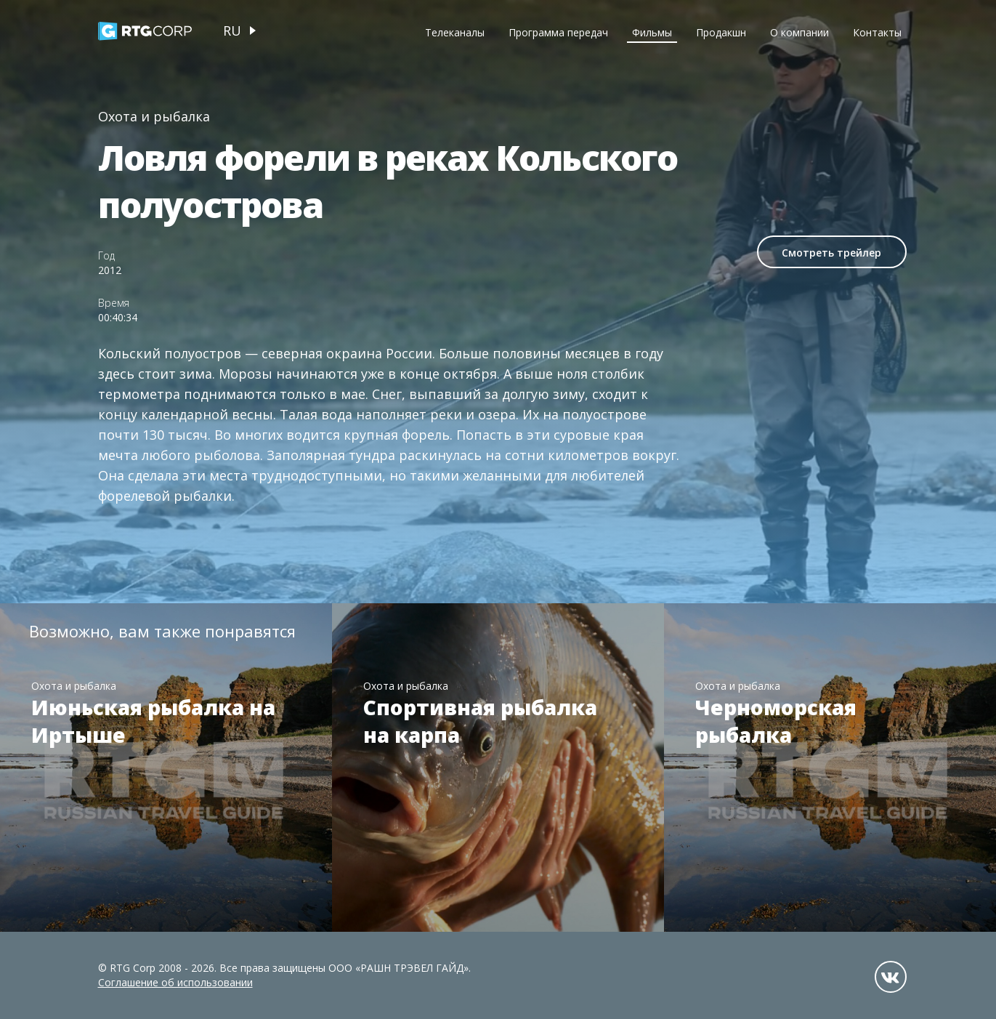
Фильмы (652, 32)
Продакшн (721, 32)
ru (232, 30)
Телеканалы (455, 32)
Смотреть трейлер (831, 252)
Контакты (877, 32)
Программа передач (558, 32)
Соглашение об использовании (175, 982)
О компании (799, 32)
